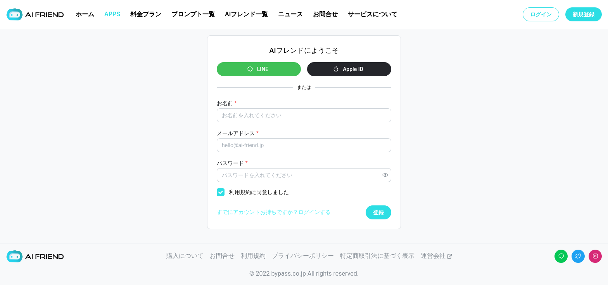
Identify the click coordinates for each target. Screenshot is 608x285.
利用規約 (253, 255)
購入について (185, 255)
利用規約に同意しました (259, 192)
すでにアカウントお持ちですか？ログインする (274, 212)
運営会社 (437, 255)
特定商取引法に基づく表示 (377, 255)
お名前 (227, 103)
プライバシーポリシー (303, 255)
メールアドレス (238, 133)
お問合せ (222, 255)
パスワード (232, 163)
